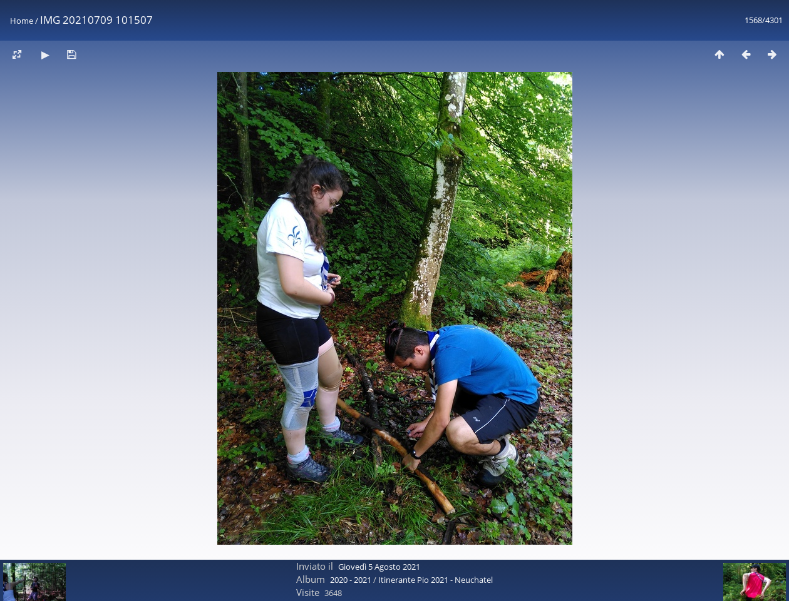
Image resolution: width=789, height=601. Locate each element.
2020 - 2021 (350, 579)
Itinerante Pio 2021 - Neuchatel (435, 579)
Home (21, 20)
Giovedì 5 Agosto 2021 (379, 566)
